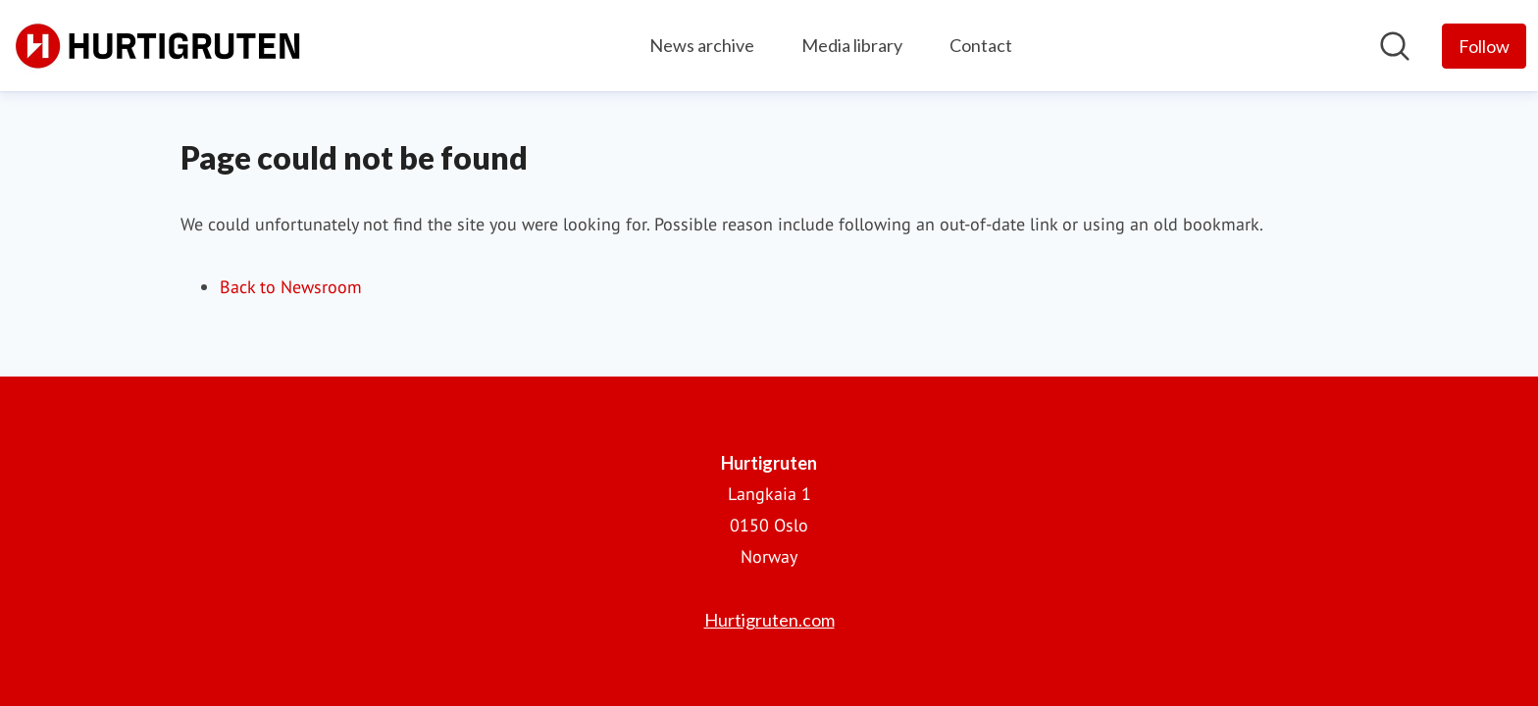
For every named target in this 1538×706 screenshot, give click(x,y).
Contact (980, 45)
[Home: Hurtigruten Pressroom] (159, 45)
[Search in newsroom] (1394, 46)
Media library (851, 45)
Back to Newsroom (291, 287)
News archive (701, 45)
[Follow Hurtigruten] (1484, 46)
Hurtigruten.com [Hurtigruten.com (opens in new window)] (769, 619)
